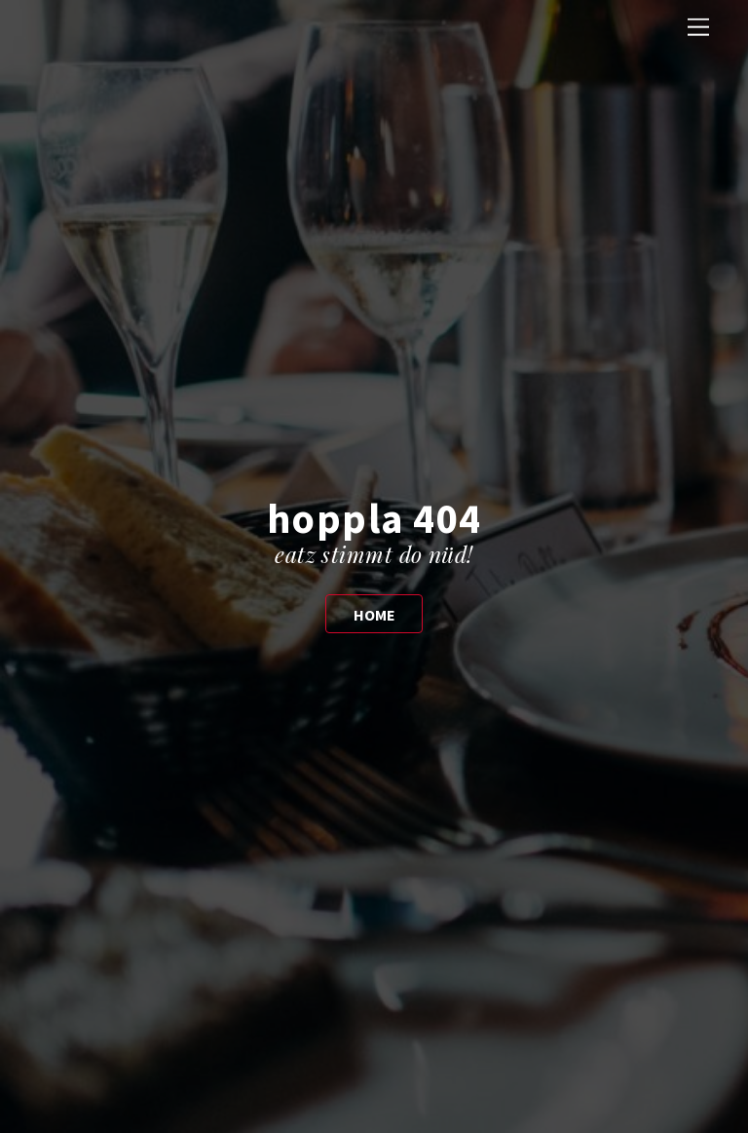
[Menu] (698, 27)
